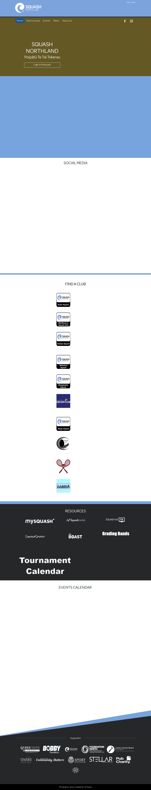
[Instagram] (131, 21)
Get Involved (33, 20)
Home (20, 20)
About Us (67, 20)
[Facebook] (125, 21)
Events (46, 20)
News (56, 20)
